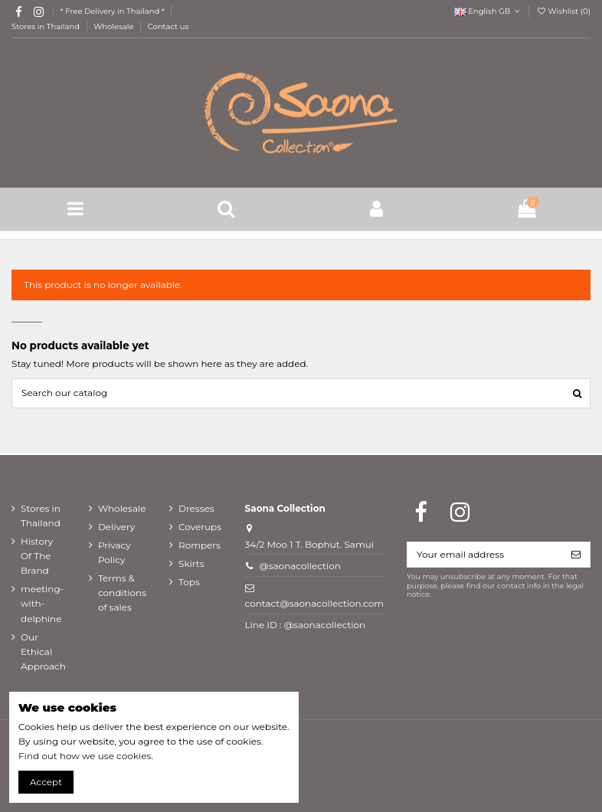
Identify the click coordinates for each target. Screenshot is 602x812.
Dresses (196, 508)
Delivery (116, 526)
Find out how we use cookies (84, 755)
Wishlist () (563, 11)
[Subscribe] (576, 554)
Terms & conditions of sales (122, 592)
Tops (189, 582)
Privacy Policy (114, 552)
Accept (46, 781)
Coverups (199, 526)
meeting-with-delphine (42, 603)
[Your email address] (484, 554)
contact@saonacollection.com (314, 603)
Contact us (168, 26)
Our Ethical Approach (43, 651)
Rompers (199, 545)
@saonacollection (300, 565)
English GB (488, 11)
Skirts (191, 563)
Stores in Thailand (46, 26)
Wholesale (114, 26)
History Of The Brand (37, 555)
